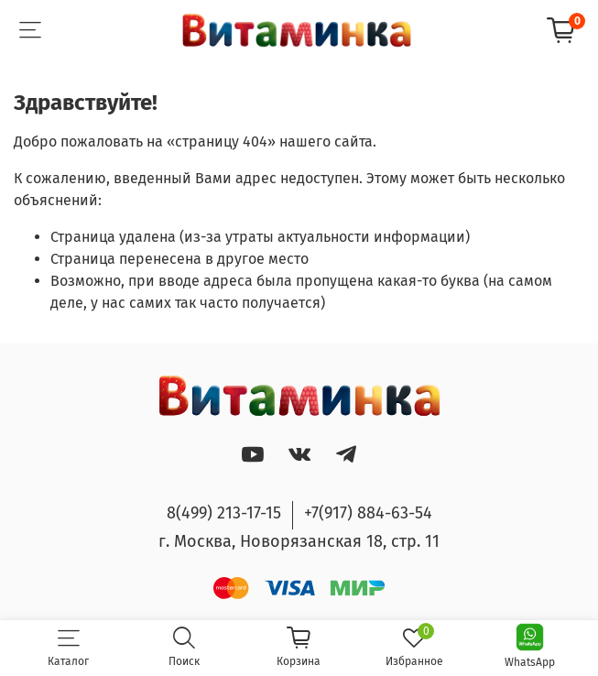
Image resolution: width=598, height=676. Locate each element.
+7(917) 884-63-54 (368, 513)
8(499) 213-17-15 (224, 513)
